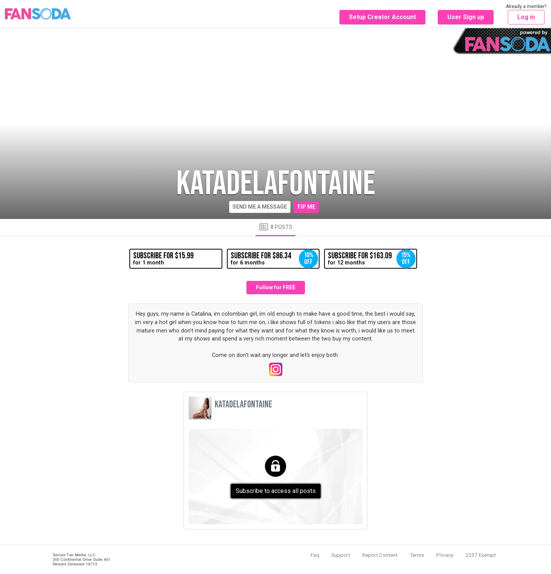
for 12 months (371, 258)
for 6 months (274, 258)
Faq (315, 555)
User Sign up (465, 17)
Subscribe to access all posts (276, 491)
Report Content (380, 555)
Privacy (444, 555)
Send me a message (260, 207)
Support (340, 555)
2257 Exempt (480, 555)
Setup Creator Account (382, 17)
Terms (417, 555)
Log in (526, 17)
